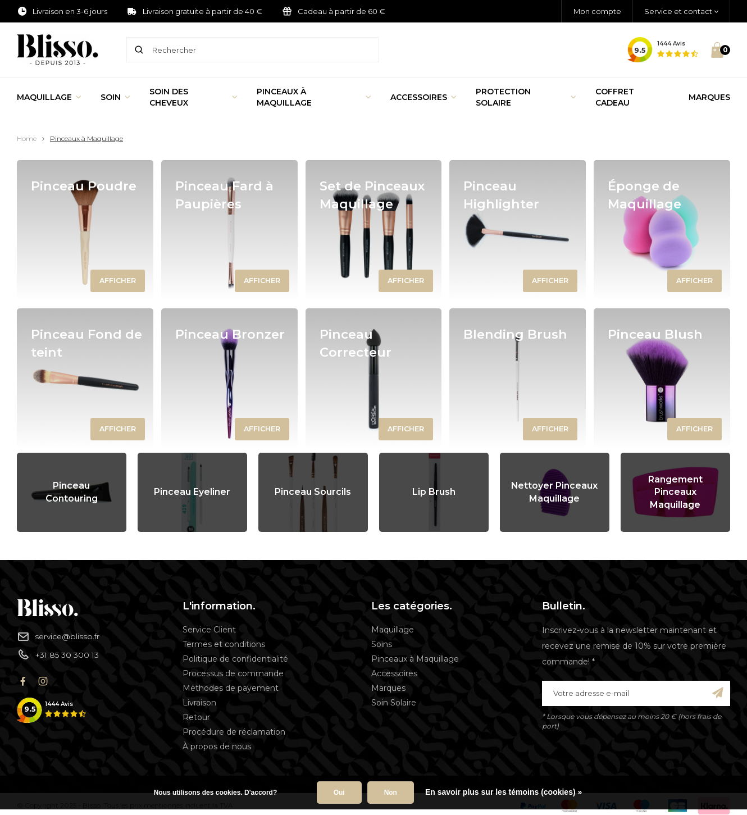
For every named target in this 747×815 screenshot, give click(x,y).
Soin (115, 97)
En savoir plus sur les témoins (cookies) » (503, 791)
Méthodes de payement (231, 688)
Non (390, 792)
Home (27, 138)
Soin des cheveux (193, 97)
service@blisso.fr (58, 636)
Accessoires (423, 97)
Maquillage (49, 97)
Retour (196, 717)
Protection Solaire (526, 97)
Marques (709, 97)
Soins (381, 644)
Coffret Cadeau (614, 97)
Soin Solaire (393, 703)
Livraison (199, 703)
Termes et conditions (224, 644)
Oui (339, 792)
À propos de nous (217, 746)
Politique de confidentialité (235, 659)
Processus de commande (233, 673)
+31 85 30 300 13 (58, 654)
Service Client (209, 630)
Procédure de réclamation (234, 732)
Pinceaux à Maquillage (314, 97)
